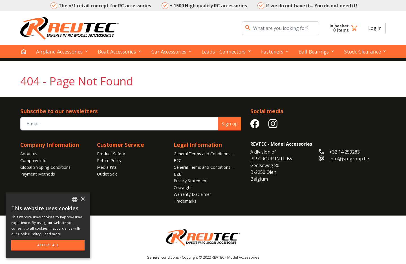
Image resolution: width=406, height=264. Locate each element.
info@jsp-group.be (349, 159)
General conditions (163, 257)
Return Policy (109, 160)
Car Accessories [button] (168, 51)
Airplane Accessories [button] (59, 51)
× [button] (82, 199)
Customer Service (120, 144)
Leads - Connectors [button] (224, 51)
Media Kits (107, 167)
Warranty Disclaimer (192, 194)
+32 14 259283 (344, 152)
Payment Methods (37, 174)
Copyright (183, 187)
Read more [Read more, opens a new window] (52, 234)
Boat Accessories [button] (117, 51)
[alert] (48, 225)
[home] (23, 51)
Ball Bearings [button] (314, 51)
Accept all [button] (48, 245)
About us (28, 153)
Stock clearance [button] (362, 51)
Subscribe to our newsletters (59, 111)
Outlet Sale (107, 174)
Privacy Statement (191, 180)
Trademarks (185, 201)
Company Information (49, 144)
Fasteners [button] (272, 51)
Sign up (230, 124)
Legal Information (198, 144)
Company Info (33, 160)
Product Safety (111, 153)
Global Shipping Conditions (45, 167)
